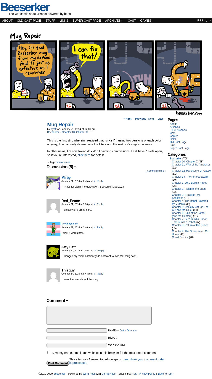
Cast (132, 20)
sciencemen (64, 162)
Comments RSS (155, 170)
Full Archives (179, 130)
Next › (152, 118)
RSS (200, 20)
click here (84, 155)
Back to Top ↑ (166, 373)
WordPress (89, 373)
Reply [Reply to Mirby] (100, 181)
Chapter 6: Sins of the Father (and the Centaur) (188, 215)
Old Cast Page (29, 20)
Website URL (117, 345)
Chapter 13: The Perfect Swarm (190, 176)
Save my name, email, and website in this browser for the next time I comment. (104, 353)
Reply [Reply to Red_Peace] (100, 204)
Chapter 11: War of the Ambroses (191, 164)
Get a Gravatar (128, 330)
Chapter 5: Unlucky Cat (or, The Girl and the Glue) (190, 209)
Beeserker (53, 132)
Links (63, 20)
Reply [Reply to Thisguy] (100, 273)
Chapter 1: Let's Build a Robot (189, 182)
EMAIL (112, 337)
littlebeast (69, 224)
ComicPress (108, 373)
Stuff (50, 20)
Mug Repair (60, 124)
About (7, 20)
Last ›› (161, 118)
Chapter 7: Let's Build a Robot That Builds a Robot (189, 221)
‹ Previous (140, 118)
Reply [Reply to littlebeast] (100, 227)
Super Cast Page (86, 20)
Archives (113, 20)
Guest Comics (180, 237)
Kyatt (53, 129)
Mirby (66, 178)
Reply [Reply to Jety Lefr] (101, 250)
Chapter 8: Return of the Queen (190, 225)
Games (145, 20)
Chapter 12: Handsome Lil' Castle (191, 170)
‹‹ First (127, 118)
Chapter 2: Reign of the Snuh (189, 188)
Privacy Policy (147, 373)
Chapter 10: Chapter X (75, 132)
